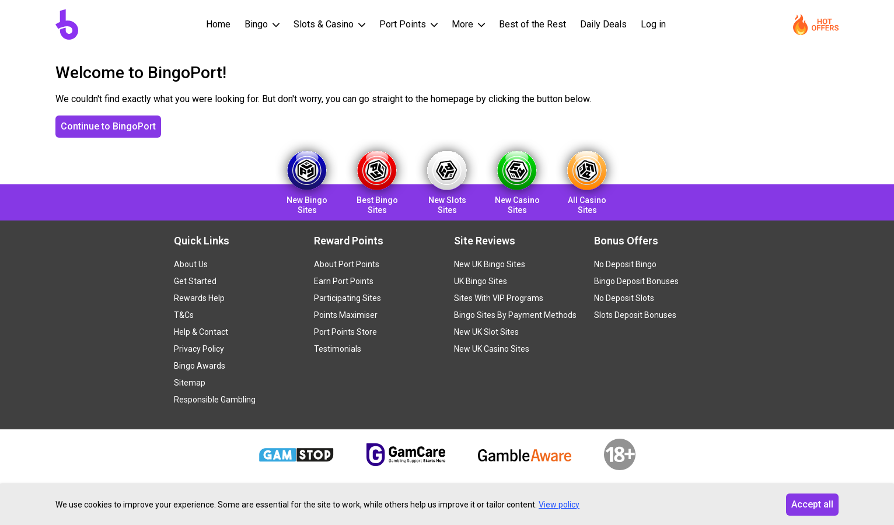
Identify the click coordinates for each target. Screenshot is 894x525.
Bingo (257, 24)
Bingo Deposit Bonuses (636, 281)
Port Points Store (345, 332)
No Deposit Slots (624, 298)
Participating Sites (347, 298)
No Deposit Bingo (625, 264)
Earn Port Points (343, 281)
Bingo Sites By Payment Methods (515, 315)
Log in (653, 24)
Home (218, 24)
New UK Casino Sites (491, 349)
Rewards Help (199, 298)
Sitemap (189, 382)
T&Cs (184, 315)
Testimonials (337, 349)
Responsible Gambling (215, 399)
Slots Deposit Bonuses (635, 315)
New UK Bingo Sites (489, 264)
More (464, 24)
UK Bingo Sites (480, 281)
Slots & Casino (325, 24)
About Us (191, 264)
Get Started (195, 281)
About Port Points (346, 264)
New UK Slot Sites (486, 332)
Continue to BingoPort (108, 126)
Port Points (403, 24)
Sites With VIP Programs (498, 298)
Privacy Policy (199, 349)
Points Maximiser (346, 315)
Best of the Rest (532, 24)
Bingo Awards (199, 365)
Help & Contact (201, 332)
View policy (559, 504)
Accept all (812, 504)
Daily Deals (603, 24)
